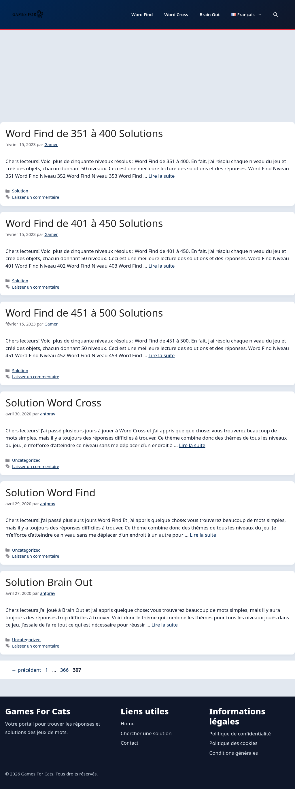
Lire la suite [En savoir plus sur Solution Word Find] (203, 534)
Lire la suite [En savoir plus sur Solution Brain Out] (165, 624)
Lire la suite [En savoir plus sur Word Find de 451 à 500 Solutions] (161, 355)
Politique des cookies (233, 743)
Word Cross (176, 14)
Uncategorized (26, 460)
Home (128, 723)
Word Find (142, 14)
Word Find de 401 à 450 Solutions (84, 223)
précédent (26, 670)
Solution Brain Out (48, 582)
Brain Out (210, 14)
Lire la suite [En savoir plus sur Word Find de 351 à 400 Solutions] (161, 176)
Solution (20, 191)
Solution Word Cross (53, 402)
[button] (275, 14)
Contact (130, 742)
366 (65, 670)
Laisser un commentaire (35, 197)
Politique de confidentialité (240, 733)
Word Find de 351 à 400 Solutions (84, 133)
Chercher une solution (146, 733)
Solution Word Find (50, 492)
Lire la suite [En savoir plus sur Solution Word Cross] (192, 445)
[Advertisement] (147, 73)
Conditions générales (233, 753)
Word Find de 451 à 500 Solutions (84, 312)
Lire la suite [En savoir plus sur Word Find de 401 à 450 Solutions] (161, 265)
